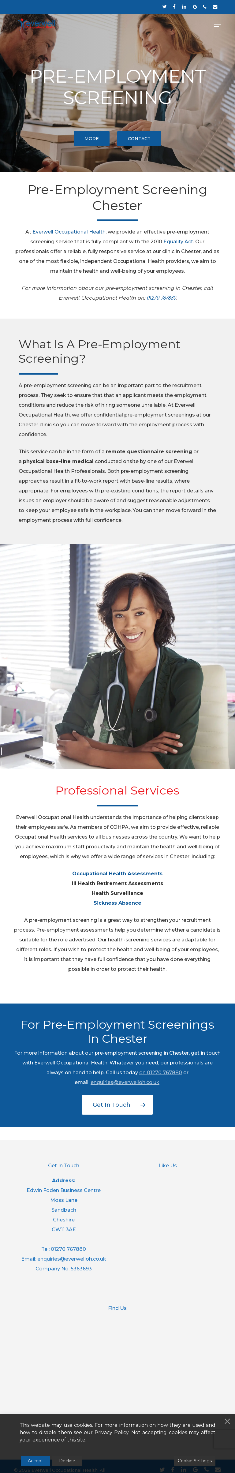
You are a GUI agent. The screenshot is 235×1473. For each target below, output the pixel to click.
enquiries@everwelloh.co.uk (125, 1082)
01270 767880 (164, 1072)
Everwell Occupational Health (69, 232)
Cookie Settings (195, 1461)
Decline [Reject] (67, 1461)
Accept (35, 1461)
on (143, 1072)
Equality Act (178, 242)
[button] (217, 25)
